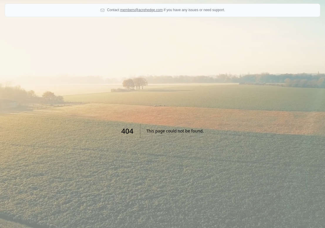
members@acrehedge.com (141, 10)
